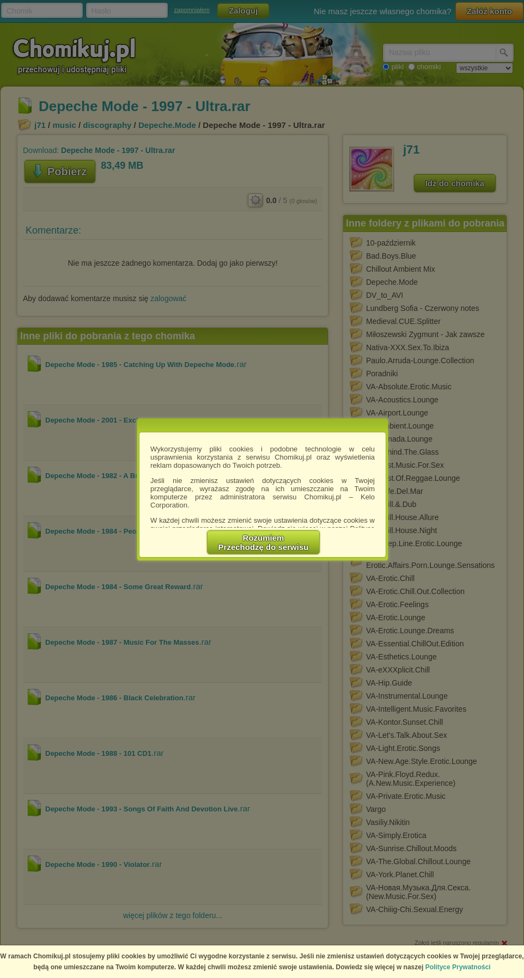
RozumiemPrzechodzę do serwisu (263, 542)
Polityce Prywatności (458, 967)
